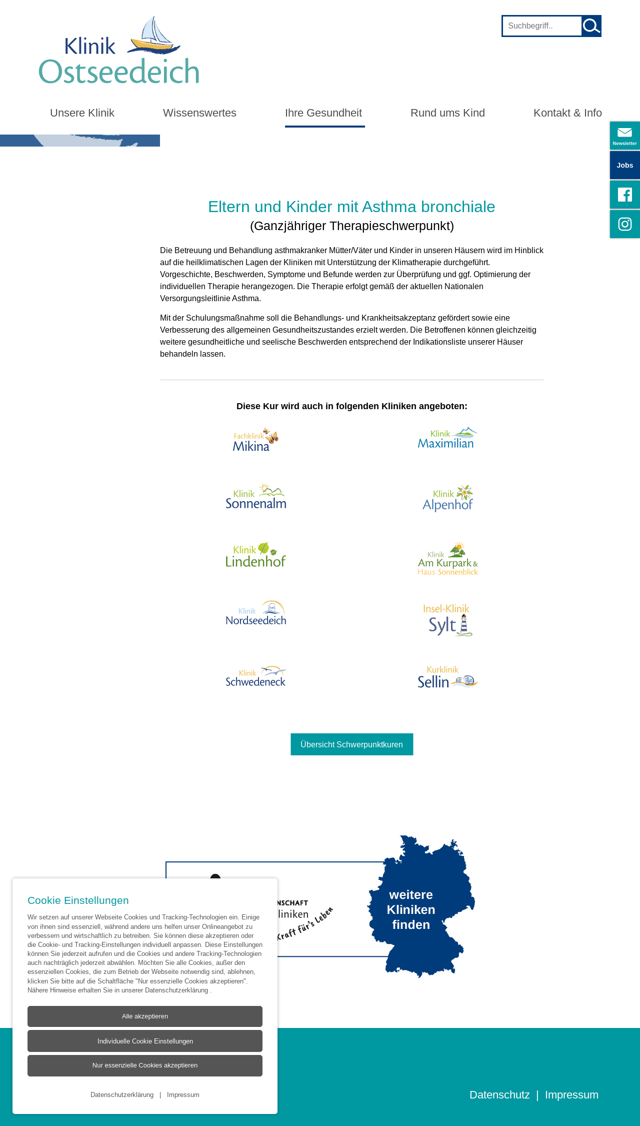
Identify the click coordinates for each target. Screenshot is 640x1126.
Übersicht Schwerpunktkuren (351, 744)
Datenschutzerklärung (177, 989)
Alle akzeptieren (145, 1016)
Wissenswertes (199, 113)
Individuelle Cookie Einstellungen (144, 1041)
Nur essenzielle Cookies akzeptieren (144, 1065)
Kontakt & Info (568, 113)
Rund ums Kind (447, 113)
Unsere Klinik (82, 113)
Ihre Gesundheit (323, 113)
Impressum (183, 1094)
